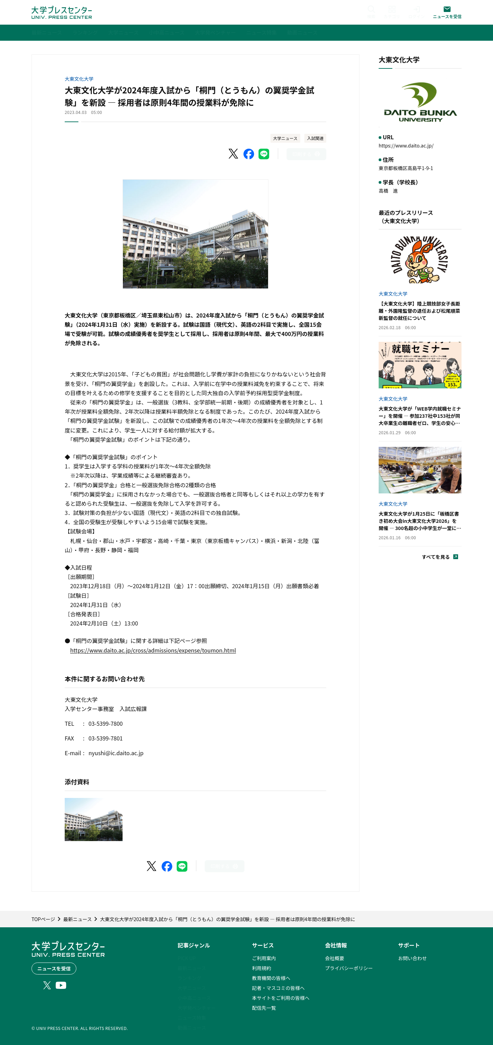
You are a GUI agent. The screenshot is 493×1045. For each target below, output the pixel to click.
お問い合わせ (412, 958)
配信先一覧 (264, 1007)
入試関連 (315, 138)
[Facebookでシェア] (248, 154)
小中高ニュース (194, 997)
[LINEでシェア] (263, 154)
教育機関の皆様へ (271, 978)
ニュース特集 (192, 1017)
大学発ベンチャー (197, 1007)
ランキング (190, 978)
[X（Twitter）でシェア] (233, 154)
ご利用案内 (264, 958)
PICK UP (187, 958)
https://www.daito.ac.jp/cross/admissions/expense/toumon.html (153, 650)
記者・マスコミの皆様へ (278, 987)
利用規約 (261, 968)
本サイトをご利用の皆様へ (280, 997)
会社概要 (334, 958)
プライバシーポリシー (349, 968)
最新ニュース (192, 968)
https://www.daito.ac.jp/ (406, 145)
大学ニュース (285, 138)
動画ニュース (192, 1027)
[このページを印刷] (306, 154)
